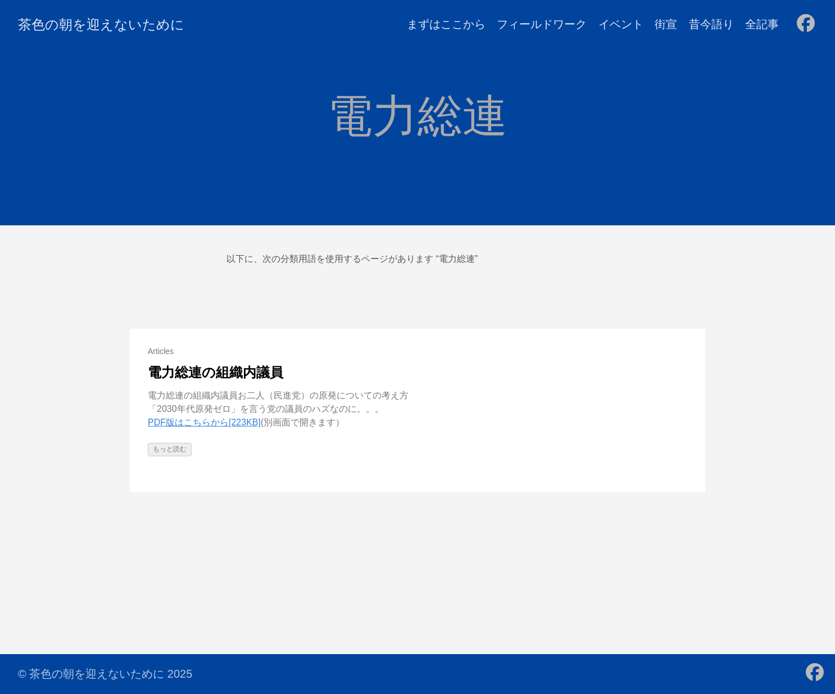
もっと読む (170, 449)
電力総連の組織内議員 (215, 372)
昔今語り (711, 24)
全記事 (762, 24)
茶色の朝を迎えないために (101, 24)
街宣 (666, 24)
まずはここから (446, 24)
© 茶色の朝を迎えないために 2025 (105, 674)
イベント (620, 24)
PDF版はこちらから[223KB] (204, 422)
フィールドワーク (542, 24)
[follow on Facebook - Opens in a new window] (806, 24)
